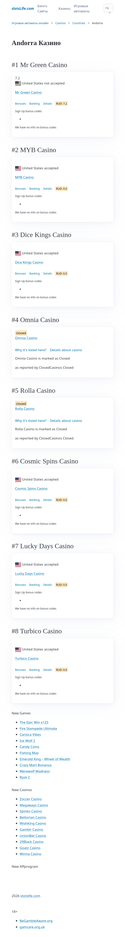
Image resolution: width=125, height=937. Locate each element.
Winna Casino (30, 854)
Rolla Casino (24, 408)
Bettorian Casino (33, 817)
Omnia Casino (26, 338)
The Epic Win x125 (34, 722)
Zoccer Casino (31, 799)
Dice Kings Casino (29, 262)
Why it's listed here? (30, 350)
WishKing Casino (33, 823)
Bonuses (20, 103)
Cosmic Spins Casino (31, 488)
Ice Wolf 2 (27, 740)
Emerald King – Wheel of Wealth (45, 759)
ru (107, 7)
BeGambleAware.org (36, 920)
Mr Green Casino (28, 92)
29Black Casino (32, 841)
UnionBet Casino (33, 835)
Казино (64, 8)
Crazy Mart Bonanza (36, 765)
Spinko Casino (31, 811)
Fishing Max (29, 753)
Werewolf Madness (35, 771)
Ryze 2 (25, 777)
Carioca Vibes (30, 734)
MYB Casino (24, 177)
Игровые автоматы (82, 8)
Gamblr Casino (31, 829)
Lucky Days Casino (29, 573)
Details (47, 103)
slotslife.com (30, 895)
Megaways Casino (34, 805)
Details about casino (66, 350)
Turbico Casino (26, 658)
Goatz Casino (30, 848)
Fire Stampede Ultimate (38, 728)
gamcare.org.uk (32, 927)
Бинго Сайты (42, 8)
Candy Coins (29, 746)
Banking (34, 103)
